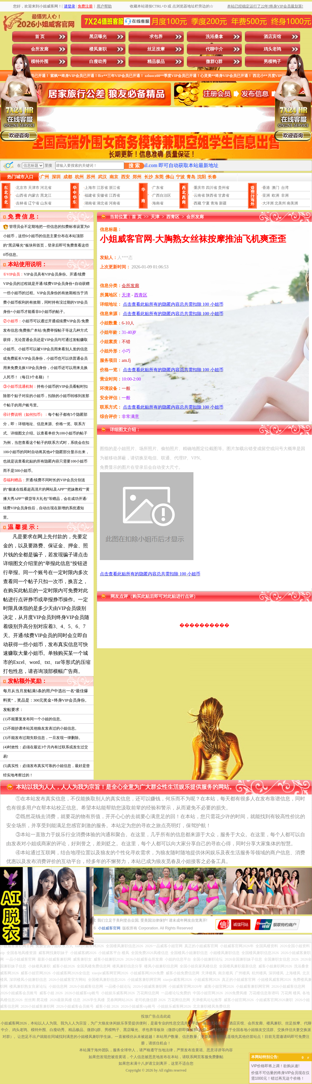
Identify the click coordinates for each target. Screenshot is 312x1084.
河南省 (114, 203)
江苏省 (102, 187)
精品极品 (156, 61)
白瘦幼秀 (98, 61)
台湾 (285, 187)
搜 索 (134, 165)
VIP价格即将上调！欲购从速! (275, 1066)
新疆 (223, 203)
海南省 (157, 203)
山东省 (45, 203)
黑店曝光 (98, 36)
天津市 (33, 187)
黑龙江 (45, 195)
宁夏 (206, 203)
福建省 (90, 195)
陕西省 (211, 195)
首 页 (40, 36)
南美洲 (292, 203)
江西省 (114, 195)
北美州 (280, 203)
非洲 (285, 195)
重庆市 (199, 187)
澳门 (275, 187)
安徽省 (102, 195)
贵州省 (223, 187)
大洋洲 (268, 203)
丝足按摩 (156, 49)
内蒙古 (33, 195)
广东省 (157, 187)
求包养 (156, 36)
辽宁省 (33, 203)
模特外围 (39, 61)
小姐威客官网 (109, 928)
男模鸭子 (272, 61)
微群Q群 (214, 61)
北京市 (21, 187)
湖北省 (102, 203)
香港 (266, 187)
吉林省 (21, 203)
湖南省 (90, 203)
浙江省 (114, 187)
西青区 (172, 216)
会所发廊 (39, 49)
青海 (214, 203)
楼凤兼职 (98, 49)
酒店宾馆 (272, 36)
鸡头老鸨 (272, 49)
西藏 (197, 203)
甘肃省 (223, 195)
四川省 (211, 187)
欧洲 (275, 195)
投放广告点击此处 (156, 1016)
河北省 (45, 187)
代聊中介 (214, 49)
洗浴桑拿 (214, 36)
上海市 (90, 187)
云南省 (199, 195)
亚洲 (266, 195)
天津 (155, 216)
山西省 (21, 195)
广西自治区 (161, 195)
